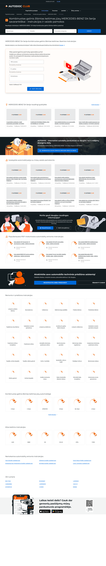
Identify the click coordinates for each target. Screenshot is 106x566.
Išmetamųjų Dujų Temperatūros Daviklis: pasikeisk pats (19, 463)
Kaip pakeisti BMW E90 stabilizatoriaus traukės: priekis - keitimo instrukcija (88, 242)
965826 (75, 487)
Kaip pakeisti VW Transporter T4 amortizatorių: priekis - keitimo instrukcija (24, 242)
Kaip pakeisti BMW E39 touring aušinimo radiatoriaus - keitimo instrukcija (24, 255)
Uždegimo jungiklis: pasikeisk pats (47, 460)
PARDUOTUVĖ (50, 1)
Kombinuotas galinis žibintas (39, 14)
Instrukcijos (19, 14)
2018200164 (8, 487)
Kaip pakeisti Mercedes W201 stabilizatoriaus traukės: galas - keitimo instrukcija (88, 256)
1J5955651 (76, 481)
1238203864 (8, 484)
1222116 (75, 484)
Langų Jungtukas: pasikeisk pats (81, 463)
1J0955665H (42, 484)
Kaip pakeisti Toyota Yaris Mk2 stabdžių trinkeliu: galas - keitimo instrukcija (56, 255)
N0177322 (8, 481)
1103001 (41, 487)
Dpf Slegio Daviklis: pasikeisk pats (47, 463)
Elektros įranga (27, 14)
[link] (31, 10)
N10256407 (42, 481)
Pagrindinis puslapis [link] (9, 14)
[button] (64, 10)
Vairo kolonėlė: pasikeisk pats (12, 460)
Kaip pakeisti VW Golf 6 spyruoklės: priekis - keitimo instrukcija (55, 242)
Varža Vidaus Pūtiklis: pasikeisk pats (82, 460)
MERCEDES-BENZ (52, 14)
